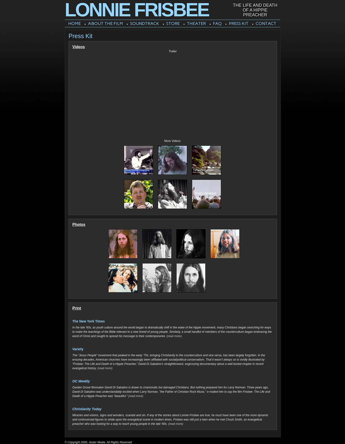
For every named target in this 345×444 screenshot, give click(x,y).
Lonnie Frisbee (137, 10)
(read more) (174, 336)
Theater (196, 23)
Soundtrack (144, 23)
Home (74, 23)
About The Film (105, 23)
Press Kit (238, 23)
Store (173, 23)
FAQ (217, 23)
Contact (266, 23)
